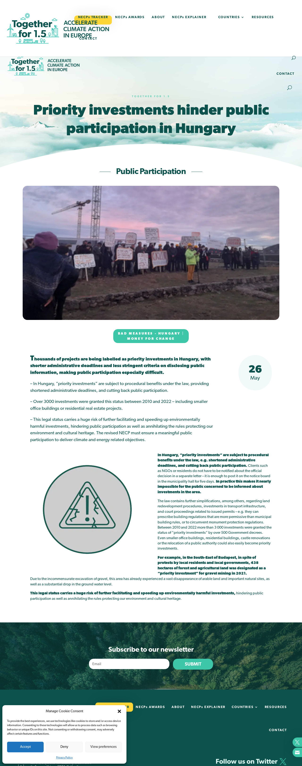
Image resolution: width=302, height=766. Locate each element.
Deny (64, 747)
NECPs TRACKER (93, 17)
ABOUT (158, 17)
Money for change (151, 338)
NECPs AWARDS (130, 17)
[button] (119, 711)
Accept (25, 747)
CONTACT (88, 38)
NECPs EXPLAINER (189, 17)
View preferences (103, 747)
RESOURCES (263, 17)
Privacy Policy (64, 757)
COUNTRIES (229, 17)
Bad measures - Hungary (149, 333)
